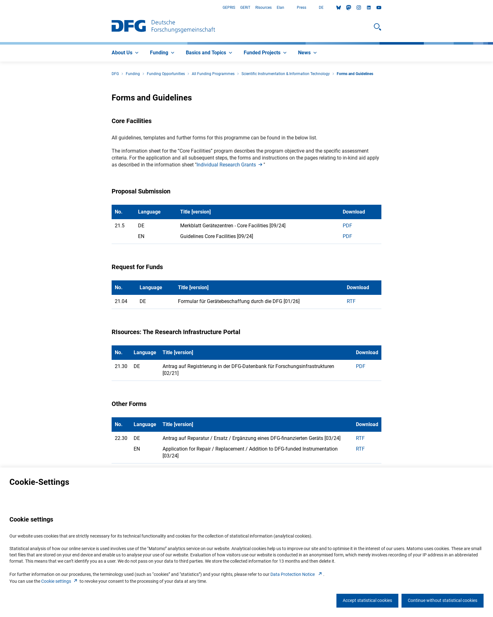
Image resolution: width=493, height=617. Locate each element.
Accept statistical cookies (367, 600)
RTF (351, 301)
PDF (347, 226)
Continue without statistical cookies (442, 600)
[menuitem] (126, 53)
